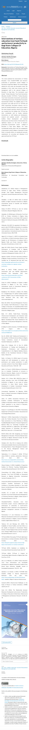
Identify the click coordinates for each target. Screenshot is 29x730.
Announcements (22, 16)
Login (13, 10)
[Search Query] (14, 20)
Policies (5, 16)
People (23, 13)
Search (14, 22)
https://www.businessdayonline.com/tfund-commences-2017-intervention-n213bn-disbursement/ (12, 277)
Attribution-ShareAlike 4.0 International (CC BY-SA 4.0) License (15, 701)
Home (8, 10)
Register (19, 10)
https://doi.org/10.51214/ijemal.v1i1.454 (13, 64)
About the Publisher (9, 13)
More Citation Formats (8, 661)
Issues (17, 13)
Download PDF (7, 642)
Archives (8, 26)
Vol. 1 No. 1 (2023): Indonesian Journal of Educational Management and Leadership (14, 29)
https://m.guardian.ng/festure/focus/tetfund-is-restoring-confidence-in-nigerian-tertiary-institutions (13, 264)
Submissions (13, 16)
